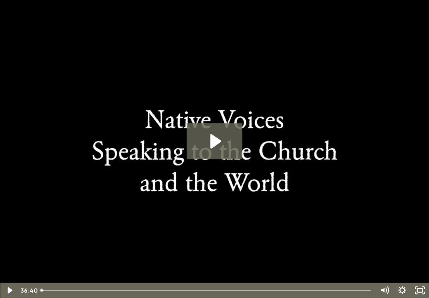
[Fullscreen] (420, 290)
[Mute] (384, 290)
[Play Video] (9, 290)
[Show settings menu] (402, 290)
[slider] (206, 290)
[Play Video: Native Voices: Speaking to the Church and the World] (214, 141)
